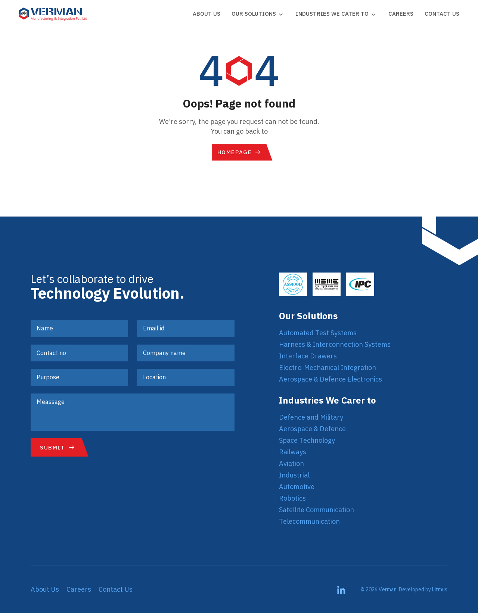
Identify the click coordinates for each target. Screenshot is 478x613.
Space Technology (307, 440)
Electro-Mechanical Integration (327, 367)
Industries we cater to (332, 13)
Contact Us (442, 13)
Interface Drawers (308, 356)
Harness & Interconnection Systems (335, 344)
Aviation (291, 463)
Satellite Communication (316, 509)
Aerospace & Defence (312, 428)
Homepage (234, 152)
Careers (400, 13)
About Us (206, 13)
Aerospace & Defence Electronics (330, 379)
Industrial (294, 475)
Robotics (292, 498)
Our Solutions (254, 13)
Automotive (296, 486)
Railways (292, 452)
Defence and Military (311, 417)
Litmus (439, 589)
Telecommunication (309, 521)
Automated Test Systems (318, 333)
